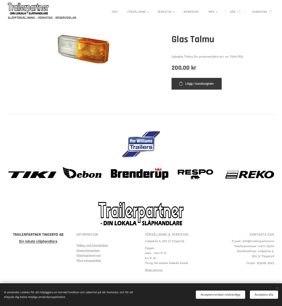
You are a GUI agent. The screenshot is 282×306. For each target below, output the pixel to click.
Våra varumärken (88, 260)
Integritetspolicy (88, 250)
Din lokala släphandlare (38, 241)
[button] (235, 12)
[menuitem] (116, 12)
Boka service (154, 270)
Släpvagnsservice (88, 255)
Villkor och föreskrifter (92, 245)
